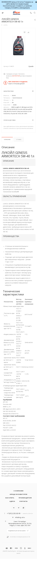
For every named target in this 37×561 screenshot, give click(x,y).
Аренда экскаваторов (18, 494)
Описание (7, 139)
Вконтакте (14, 508)
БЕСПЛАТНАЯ (16, 76)
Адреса (12, 501)
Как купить (9, 498)
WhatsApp (23, 508)
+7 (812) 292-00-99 (13, 513)
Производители (25, 498)
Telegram (18, 508)
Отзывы (18, 139)
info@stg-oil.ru (20, 517)
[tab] (18, 162)
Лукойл (30, 66)
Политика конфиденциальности (20, 537)
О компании (18, 491)
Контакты (23, 501)
